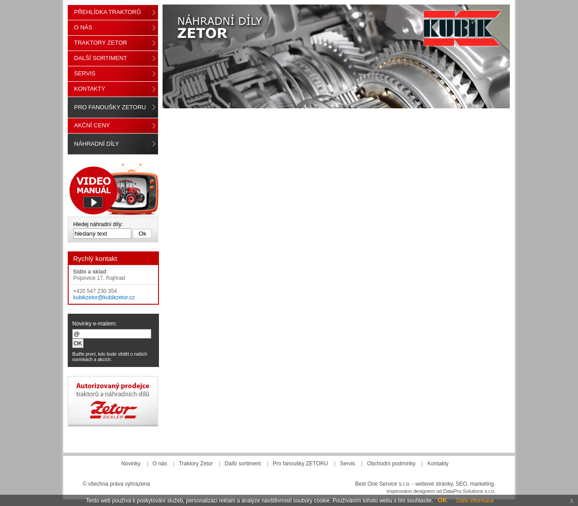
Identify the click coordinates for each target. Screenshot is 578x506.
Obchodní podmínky (391, 463)
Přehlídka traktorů (107, 12)
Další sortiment (100, 58)
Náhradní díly (96, 143)
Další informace (475, 500)
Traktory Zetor (100, 42)
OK (442, 500)
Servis (84, 73)
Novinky (131, 463)
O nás (83, 27)
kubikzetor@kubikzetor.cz (104, 297)
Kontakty (89, 88)
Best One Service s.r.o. (382, 484)
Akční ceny (92, 125)
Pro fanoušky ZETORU (110, 107)
